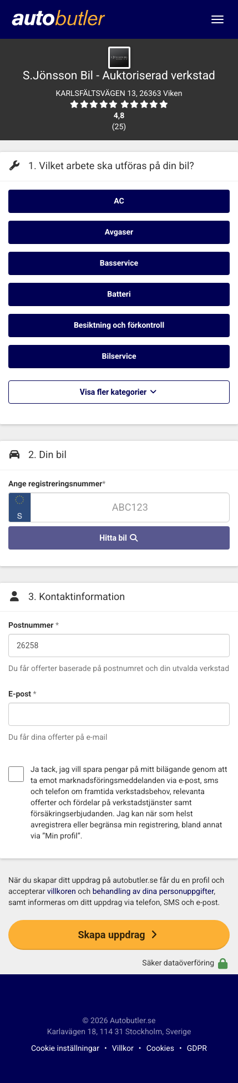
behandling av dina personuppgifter (153, 891)
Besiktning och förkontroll (119, 325)
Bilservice (119, 356)
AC (119, 201)
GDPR (197, 1048)
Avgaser (119, 232)
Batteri (118, 294)
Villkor (123, 1048)
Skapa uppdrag (119, 934)
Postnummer (33, 625)
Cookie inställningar (65, 1048)
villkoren (61, 891)
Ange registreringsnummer (56, 484)
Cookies (160, 1048)
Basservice (119, 263)
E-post (22, 694)
